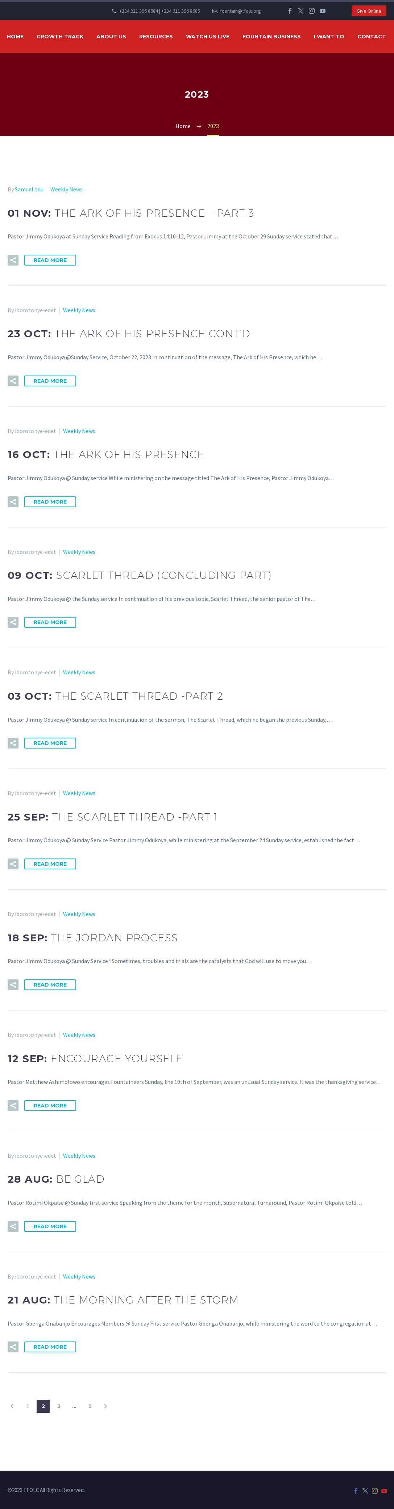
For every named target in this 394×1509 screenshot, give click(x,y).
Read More (50, 260)
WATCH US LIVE (207, 36)
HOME (15, 36)
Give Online (369, 11)
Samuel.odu (29, 189)
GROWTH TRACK (60, 36)
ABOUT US (111, 36)
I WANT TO (329, 36)
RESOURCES (156, 36)
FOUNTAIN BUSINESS (271, 36)
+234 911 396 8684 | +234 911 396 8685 (159, 11)
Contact (371, 36)
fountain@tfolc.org (240, 11)
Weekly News (66, 189)
